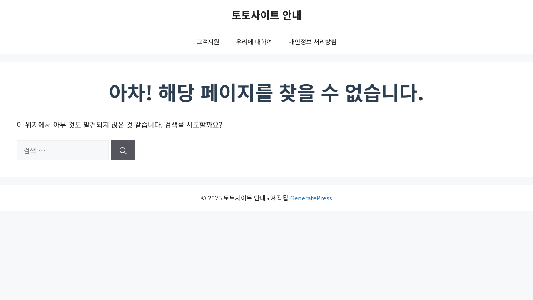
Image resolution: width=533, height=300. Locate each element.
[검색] (123, 150)
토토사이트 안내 (266, 14)
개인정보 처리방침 (313, 41)
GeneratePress (311, 197)
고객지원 (208, 41)
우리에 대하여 (254, 41)
